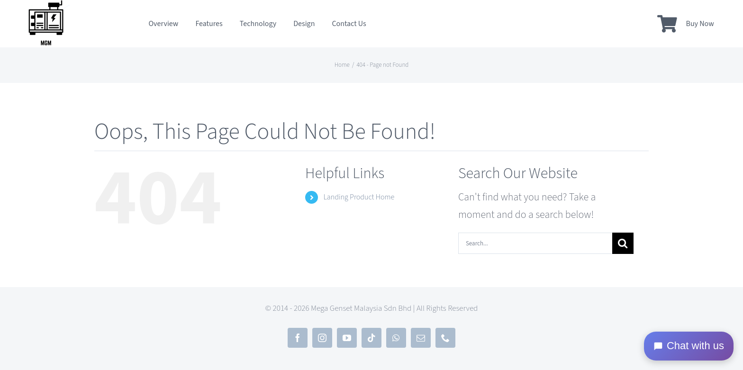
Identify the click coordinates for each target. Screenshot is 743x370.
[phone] (445, 338)
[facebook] (298, 338)
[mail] (421, 338)
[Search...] (535, 243)
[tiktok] (371, 338)
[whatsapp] (396, 338)
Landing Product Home (358, 197)
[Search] (623, 243)
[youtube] (347, 338)
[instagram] (322, 338)
